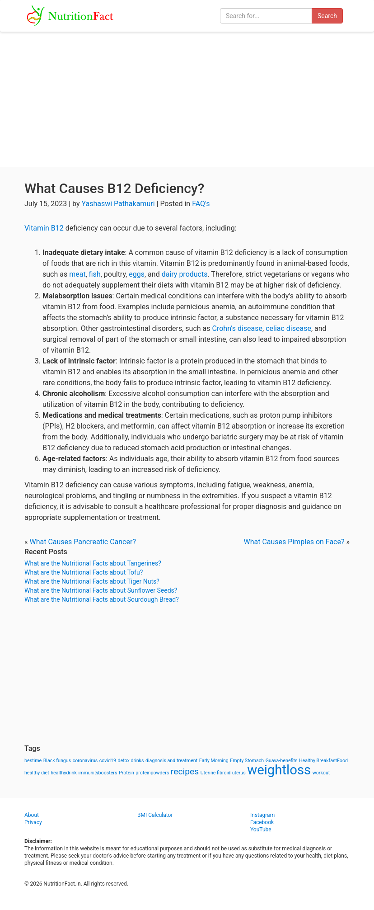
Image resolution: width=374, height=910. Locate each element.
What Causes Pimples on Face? (293, 542)
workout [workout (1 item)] (321, 773)
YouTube (260, 829)
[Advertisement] (187, 99)
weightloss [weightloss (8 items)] (279, 770)
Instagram (262, 815)
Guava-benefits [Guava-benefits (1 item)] (282, 761)
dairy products (185, 274)
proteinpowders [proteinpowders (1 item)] (152, 773)
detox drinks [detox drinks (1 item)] (131, 761)
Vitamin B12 (44, 228)
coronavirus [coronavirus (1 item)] (85, 761)
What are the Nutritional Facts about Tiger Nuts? (91, 581)
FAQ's (201, 203)
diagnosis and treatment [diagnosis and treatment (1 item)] (171, 761)
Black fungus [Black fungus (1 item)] (57, 761)
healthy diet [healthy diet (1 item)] (36, 773)
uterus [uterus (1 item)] (239, 773)
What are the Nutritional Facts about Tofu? (83, 572)
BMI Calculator (155, 815)
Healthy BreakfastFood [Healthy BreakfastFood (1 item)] (323, 761)
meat (77, 274)
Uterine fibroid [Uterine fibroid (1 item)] (216, 773)
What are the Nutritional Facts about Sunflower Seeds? (100, 590)
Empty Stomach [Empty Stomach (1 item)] (247, 761)
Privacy (33, 822)
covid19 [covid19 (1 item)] (107, 761)
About (31, 815)
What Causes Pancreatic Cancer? (82, 542)
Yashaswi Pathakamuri (117, 203)
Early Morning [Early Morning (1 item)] (214, 761)
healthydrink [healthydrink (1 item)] (64, 773)
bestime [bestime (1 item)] (33, 761)
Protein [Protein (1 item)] (126, 773)
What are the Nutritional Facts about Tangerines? (92, 563)
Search (327, 15)
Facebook (262, 822)
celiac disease (288, 328)
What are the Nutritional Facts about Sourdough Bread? (101, 599)
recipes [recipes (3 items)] (185, 771)
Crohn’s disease (237, 328)
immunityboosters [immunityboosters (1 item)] (97, 773)
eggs (137, 274)
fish (95, 274)
